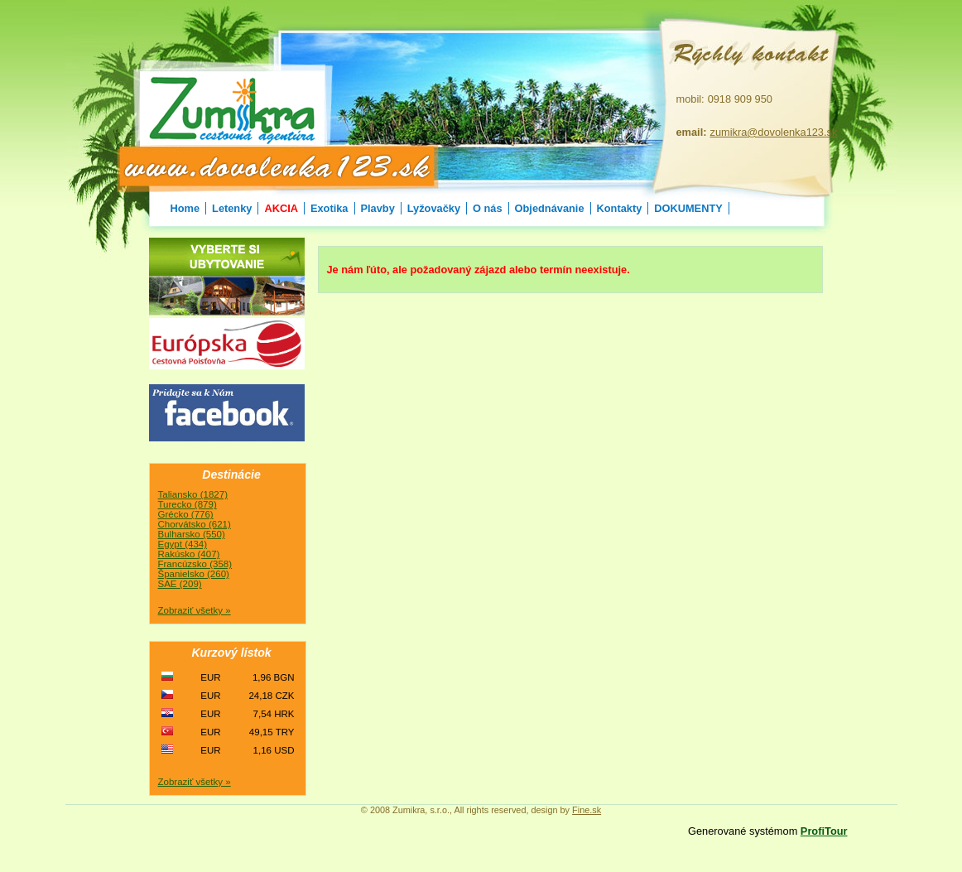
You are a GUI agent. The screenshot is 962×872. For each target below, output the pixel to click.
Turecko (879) (187, 504)
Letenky (232, 208)
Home (185, 208)
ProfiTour (824, 831)
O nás (488, 208)
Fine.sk (586, 810)
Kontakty (619, 208)
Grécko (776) (186, 514)
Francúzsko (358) (195, 564)
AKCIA (281, 208)
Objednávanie (549, 208)
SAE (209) (180, 584)
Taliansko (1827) (193, 494)
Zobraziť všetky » (194, 610)
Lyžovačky (433, 208)
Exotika (329, 208)
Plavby (378, 208)
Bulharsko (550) (191, 534)
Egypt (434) (183, 544)
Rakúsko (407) (189, 554)
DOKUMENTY (688, 208)
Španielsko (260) (193, 574)
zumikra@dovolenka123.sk (774, 132)
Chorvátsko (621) (194, 524)
